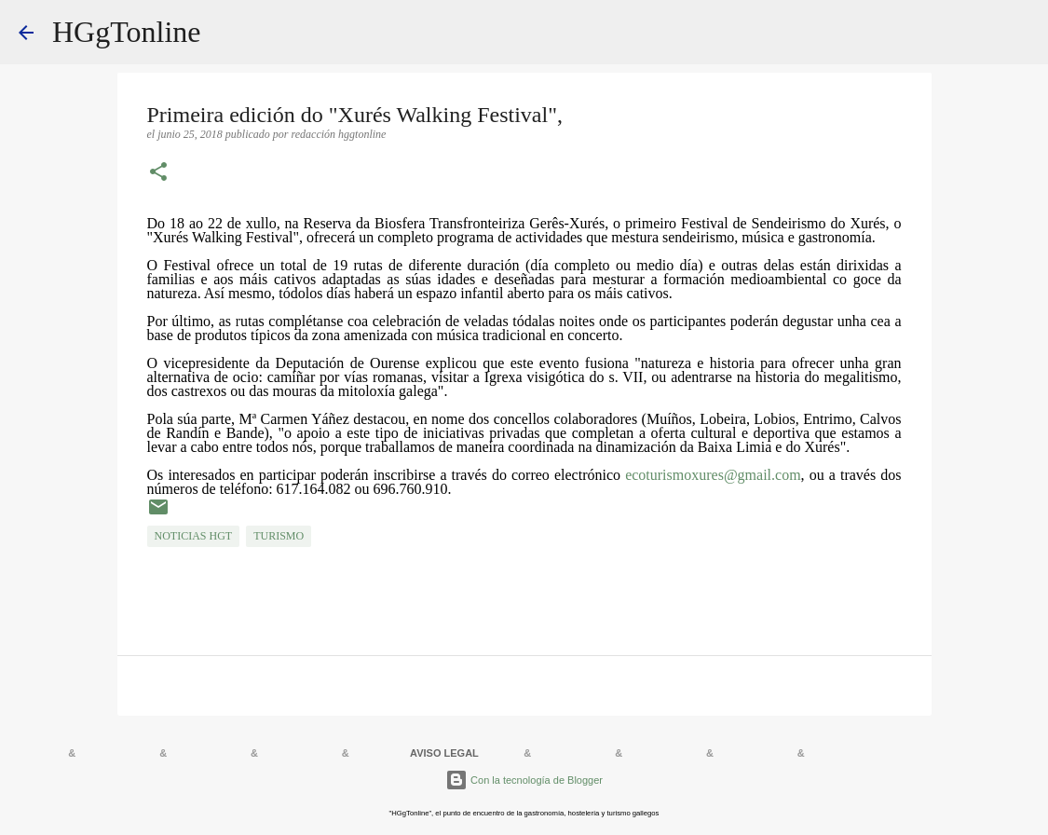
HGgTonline (126, 31)
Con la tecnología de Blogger (524, 780)
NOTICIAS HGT (194, 535)
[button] (158, 173)
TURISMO (278, 535)
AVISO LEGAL (444, 753)
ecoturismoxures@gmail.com (712, 475)
